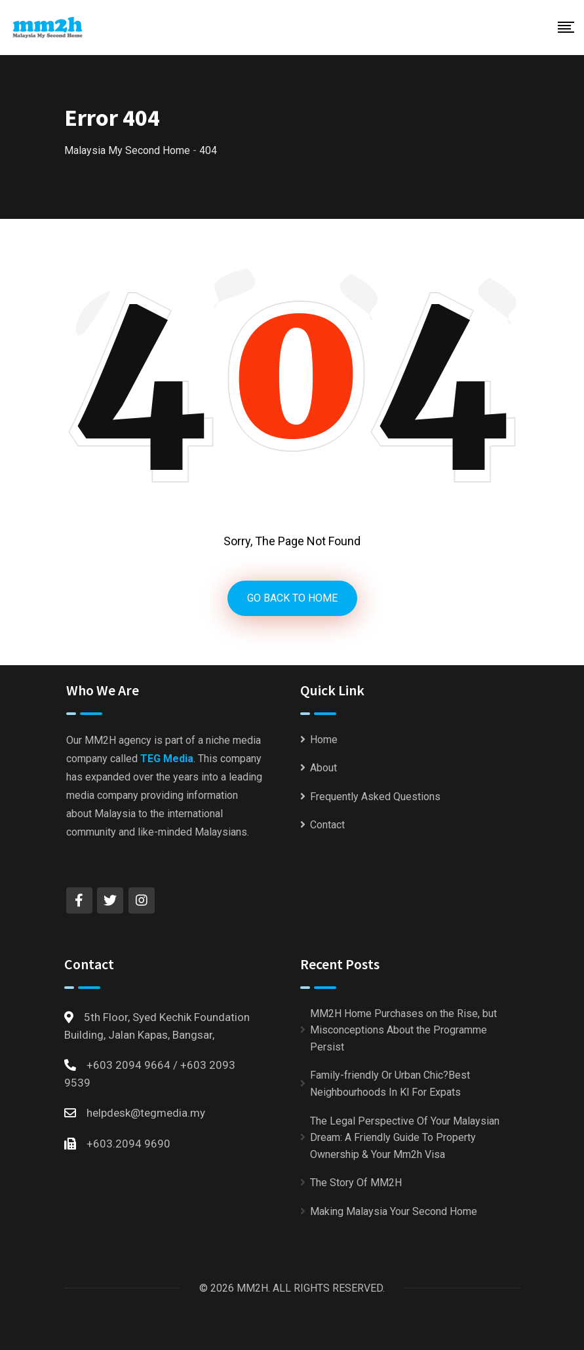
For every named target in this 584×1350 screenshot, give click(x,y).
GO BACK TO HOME (292, 598)
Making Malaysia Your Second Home (393, 1211)
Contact (327, 825)
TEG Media (166, 758)
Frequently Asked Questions (375, 796)
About (323, 768)
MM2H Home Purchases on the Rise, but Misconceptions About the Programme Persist (403, 1030)
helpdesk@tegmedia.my (146, 1112)
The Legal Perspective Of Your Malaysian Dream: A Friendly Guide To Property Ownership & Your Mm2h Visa (404, 1138)
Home (324, 739)
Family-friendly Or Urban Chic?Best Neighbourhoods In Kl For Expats (390, 1083)
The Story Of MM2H (356, 1182)
